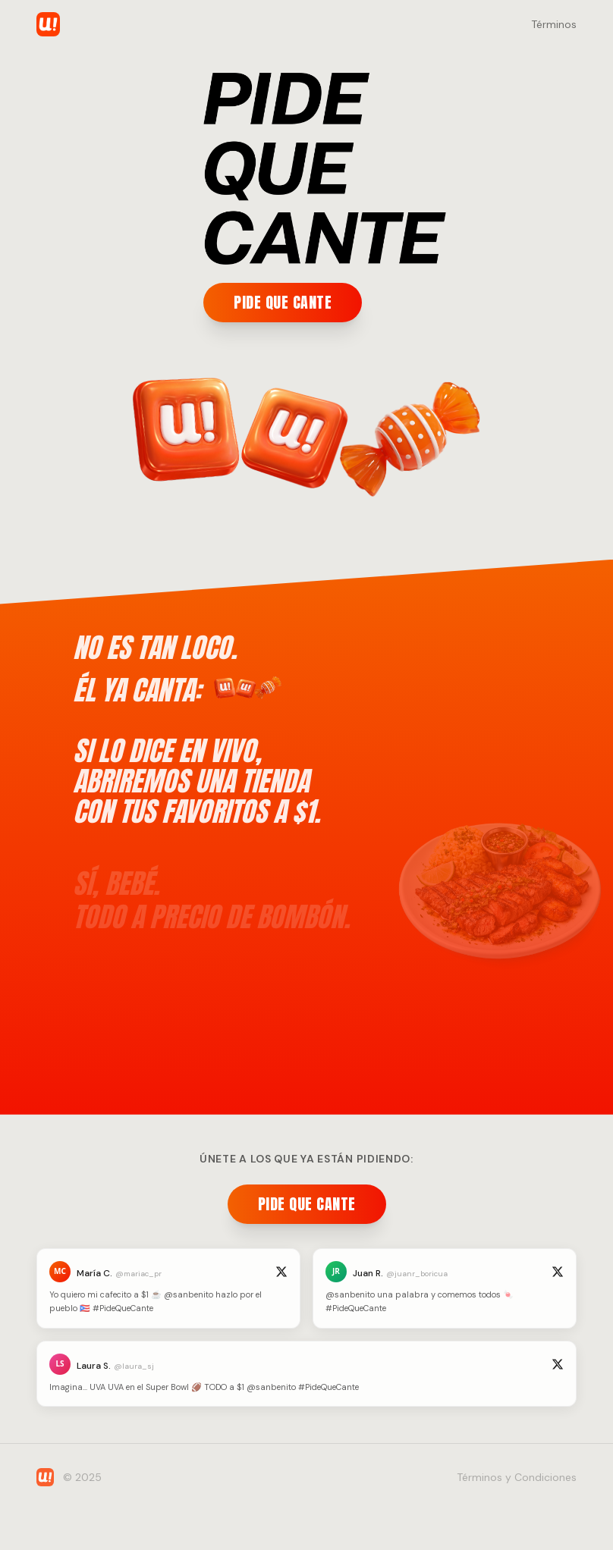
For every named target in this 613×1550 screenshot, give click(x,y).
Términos (554, 24)
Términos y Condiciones (517, 1477)
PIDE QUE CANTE (283, 302)
